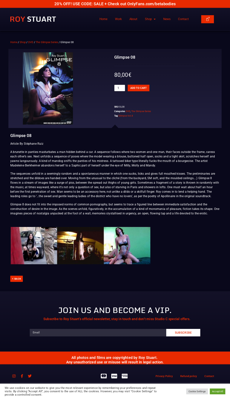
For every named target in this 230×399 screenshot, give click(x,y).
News (167, 19)
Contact (183, 19)
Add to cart (138, 87)
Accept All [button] (217, 391)
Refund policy (188, 376)
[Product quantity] (119, 88)
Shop (150, 19)
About (133, 19)
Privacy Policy (164, 376)
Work (118, 19)
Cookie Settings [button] (197, 391)
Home (103, 19)
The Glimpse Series (47, 42)
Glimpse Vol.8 (125, 116)
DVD (30, 42)
